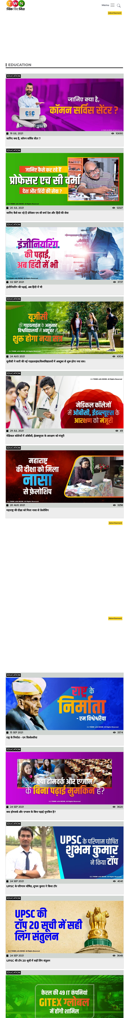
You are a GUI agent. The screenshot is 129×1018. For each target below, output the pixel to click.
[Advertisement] (67, 33)
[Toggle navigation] (108, 5)
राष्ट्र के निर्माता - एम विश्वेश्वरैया (21, 737)
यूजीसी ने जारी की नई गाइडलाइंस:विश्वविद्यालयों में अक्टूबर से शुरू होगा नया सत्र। (45, 361)
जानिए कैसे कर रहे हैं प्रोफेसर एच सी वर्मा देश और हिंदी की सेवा (37, 212)
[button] (119, 5)
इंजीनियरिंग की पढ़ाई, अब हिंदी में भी (24, 287)
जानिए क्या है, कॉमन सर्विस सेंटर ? (23, 138)
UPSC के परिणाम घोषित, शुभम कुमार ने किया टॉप (31, 886)
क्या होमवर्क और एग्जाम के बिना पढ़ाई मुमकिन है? (31, 812)
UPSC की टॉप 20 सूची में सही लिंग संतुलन (28, 960)
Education (19, 65)
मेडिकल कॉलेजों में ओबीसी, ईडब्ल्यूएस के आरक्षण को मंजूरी (35, 435)
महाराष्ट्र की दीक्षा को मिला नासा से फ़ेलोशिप (27, 510)
